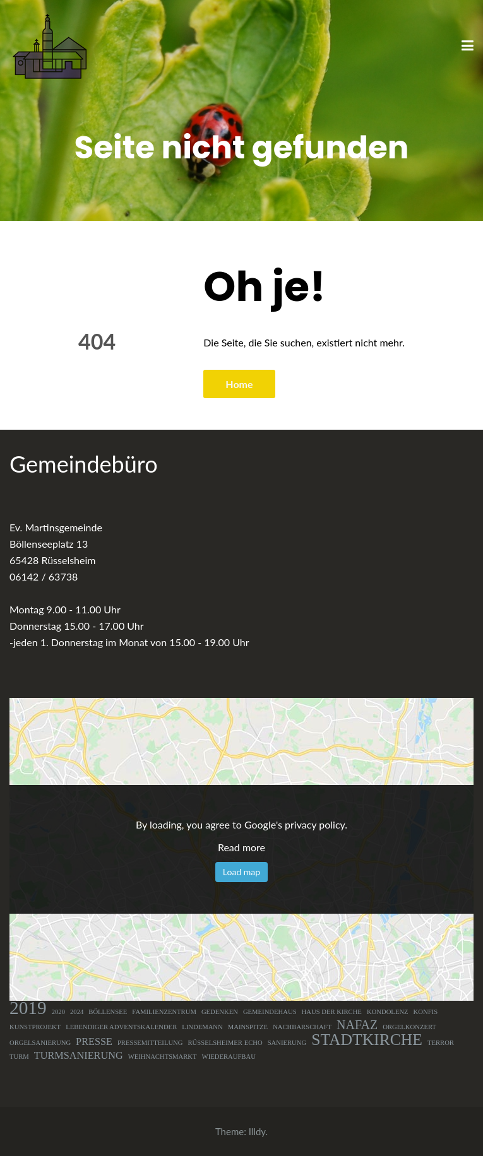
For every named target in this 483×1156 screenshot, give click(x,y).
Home (239, 384)
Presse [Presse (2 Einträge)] (94, 1041)
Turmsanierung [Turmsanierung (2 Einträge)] (78, 1055)
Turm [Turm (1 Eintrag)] (19, 1056)
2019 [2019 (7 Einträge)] (28, 1007)
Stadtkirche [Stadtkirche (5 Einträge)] (366, 1040)
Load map (241, 871)
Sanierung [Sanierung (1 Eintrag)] (287, 1042)
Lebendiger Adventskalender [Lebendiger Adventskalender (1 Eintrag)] (121, 1026)
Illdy (257, 1131)
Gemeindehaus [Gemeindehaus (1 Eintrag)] (270, 1011)
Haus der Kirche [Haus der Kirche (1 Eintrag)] (332, 1011)
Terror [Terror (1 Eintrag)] (440, 1042)
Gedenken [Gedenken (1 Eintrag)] (219, 1011)
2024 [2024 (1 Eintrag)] (76, 1011)
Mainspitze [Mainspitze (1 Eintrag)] (248, 1026)
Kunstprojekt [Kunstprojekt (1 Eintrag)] (35, 1026)
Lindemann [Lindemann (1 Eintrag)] (202, 1026)
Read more (241, 847)
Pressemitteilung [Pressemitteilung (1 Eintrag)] (150, 1042)
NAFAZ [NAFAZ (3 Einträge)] (357, 1024)
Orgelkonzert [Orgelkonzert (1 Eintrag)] (409, 1026)
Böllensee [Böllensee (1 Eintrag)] (107, 1011)
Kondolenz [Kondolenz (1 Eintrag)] (387, 1011)
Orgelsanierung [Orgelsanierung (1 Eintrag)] (40, 1042)
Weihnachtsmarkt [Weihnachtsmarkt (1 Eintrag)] (162, 1056)
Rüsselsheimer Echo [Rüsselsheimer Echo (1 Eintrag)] (225, 1042)
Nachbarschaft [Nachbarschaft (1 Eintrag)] (302, 1026)
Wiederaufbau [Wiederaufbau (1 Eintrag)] (229, 1056)
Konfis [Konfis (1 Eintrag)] (426, 1011)
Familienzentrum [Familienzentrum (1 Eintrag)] (164, 1011)
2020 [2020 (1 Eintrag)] (58, 1011)
